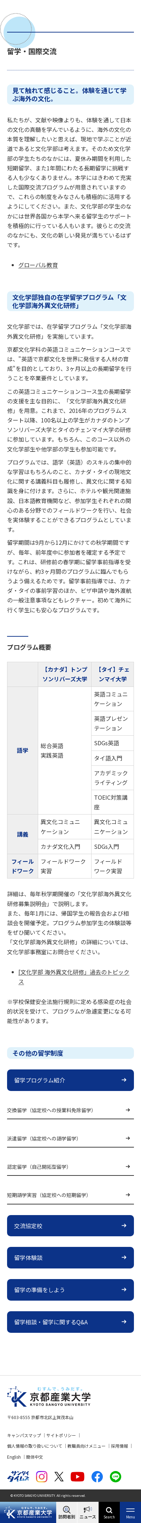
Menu (130, 1516)
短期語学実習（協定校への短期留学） (49, 1194)
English (14, 1457)
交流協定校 (28, 1225)
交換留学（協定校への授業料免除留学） (51, 1110)
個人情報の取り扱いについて (34, 1446)
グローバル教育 (38, 265)
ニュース (88, 1516)
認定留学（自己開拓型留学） (39, 1166)
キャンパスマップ (24, 1435)
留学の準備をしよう (39, 1289)
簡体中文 (34, 1457)
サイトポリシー (61, 1435)
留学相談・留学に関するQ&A (51, 1322)
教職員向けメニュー (86, 1446)
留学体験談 (28, 1257)
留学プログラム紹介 (39, 1080)
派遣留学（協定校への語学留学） (44, 1138)
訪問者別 (66, 1516)
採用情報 (119, 1446)
